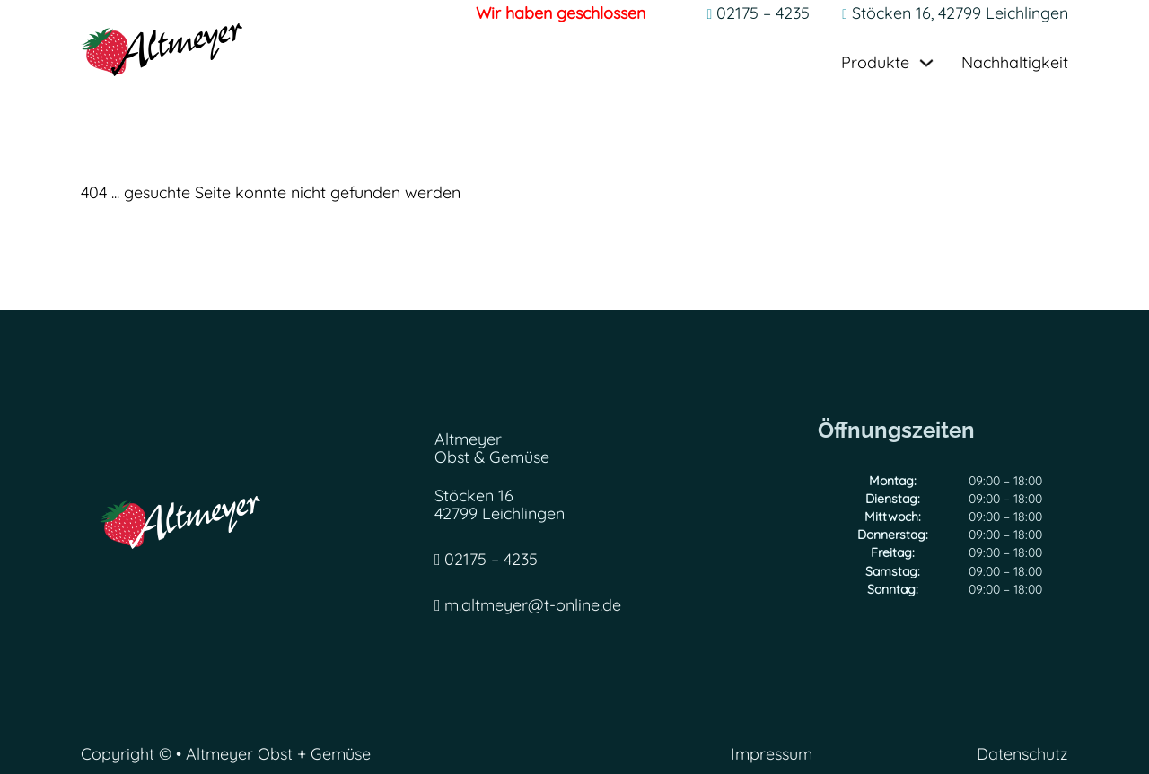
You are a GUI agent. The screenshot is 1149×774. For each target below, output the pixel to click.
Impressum (771, 754)
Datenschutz (1022, 754)
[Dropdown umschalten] (926, 63)
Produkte (875, 63)
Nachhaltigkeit (1014, 63)
